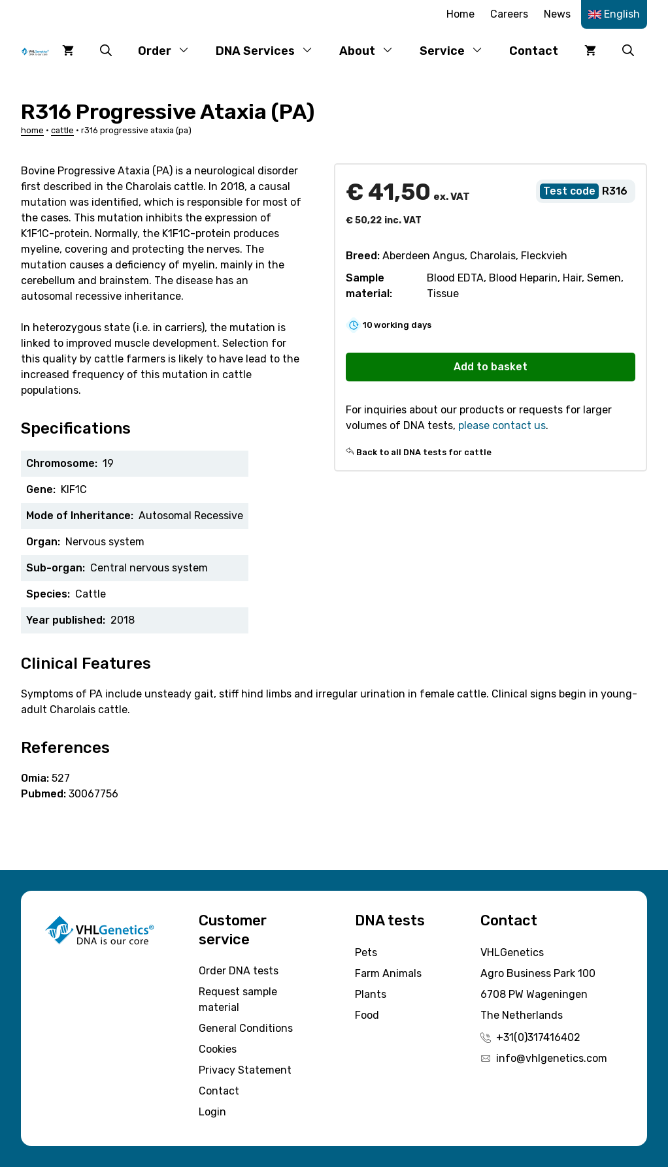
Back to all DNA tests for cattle (424, 452)
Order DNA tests (238, 971)
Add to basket (490, 366)
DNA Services (271, 51)
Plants (370, 994)
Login (212, 1112)
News (557, 14)
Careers (509, 14)
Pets (366, 952)
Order (170, 51)
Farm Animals (388, 973)
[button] (106, 51)
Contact (533, 51)
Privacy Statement (245, 1070)
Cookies (218, 1049)
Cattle (62, 130)
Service (458, 51)
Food (367, 1015)
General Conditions (246, 1028)
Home (460, 14)
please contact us (502, 425)
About (373, 51)
